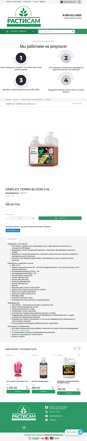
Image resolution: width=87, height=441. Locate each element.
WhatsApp (52, 420)
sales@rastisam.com (56, 416)
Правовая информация (54, 435)
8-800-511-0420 (54, 412)
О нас (35, 1)
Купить (62, 218)
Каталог (15, 99)
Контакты (27, 1)
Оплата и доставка (14, 1)
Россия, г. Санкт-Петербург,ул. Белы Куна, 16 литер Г (58, 407)
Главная (8, 99)
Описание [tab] (12, 239)
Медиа (42, 1)
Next (79, 348)
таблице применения (21, 330)
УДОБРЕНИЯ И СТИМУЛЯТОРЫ (31, 99)
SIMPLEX (48, 99)
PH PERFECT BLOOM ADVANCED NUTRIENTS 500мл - (68, 382)
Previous (75, 348)
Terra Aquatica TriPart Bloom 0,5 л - (18, 381)
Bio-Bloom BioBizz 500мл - (40, 381)
